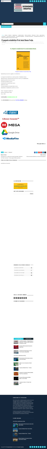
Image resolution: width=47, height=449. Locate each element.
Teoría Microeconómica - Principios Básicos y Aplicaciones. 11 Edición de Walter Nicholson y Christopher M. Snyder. (26, 342)
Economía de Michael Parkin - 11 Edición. (25, 367)
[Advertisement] (23, 18)
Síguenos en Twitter (23, 267)
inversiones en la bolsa (11, 36)
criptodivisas (14, 35)
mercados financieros (29, 36)
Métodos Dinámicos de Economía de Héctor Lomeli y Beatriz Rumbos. (25, 439)
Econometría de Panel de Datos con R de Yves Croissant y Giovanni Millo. (25, 351)
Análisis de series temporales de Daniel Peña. (25, 363)
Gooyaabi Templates (20, 447)
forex (38, 35)
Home (3, 35)
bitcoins (10, 35)
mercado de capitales (20, 36)
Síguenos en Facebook (23, 270)
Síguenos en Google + (23, 275)
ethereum (34, 35)
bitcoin (6, 35)
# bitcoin (5, 152)
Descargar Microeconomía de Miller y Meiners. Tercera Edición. (25, 378)
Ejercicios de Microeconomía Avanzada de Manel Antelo (25, 346)
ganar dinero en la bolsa (8, 43)
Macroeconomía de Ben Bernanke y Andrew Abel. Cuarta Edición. (26, 358)
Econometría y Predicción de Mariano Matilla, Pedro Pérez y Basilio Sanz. (26, 373)
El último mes (19, 338)
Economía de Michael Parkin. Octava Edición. (25, 428)
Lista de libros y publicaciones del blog (20, 355)
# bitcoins (10, 152)
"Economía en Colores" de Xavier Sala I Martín (25, 382)
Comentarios (28, 338)
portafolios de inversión (38, 36)
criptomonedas (21, 35)
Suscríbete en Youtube (23, 272)
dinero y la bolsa (28, 35)
